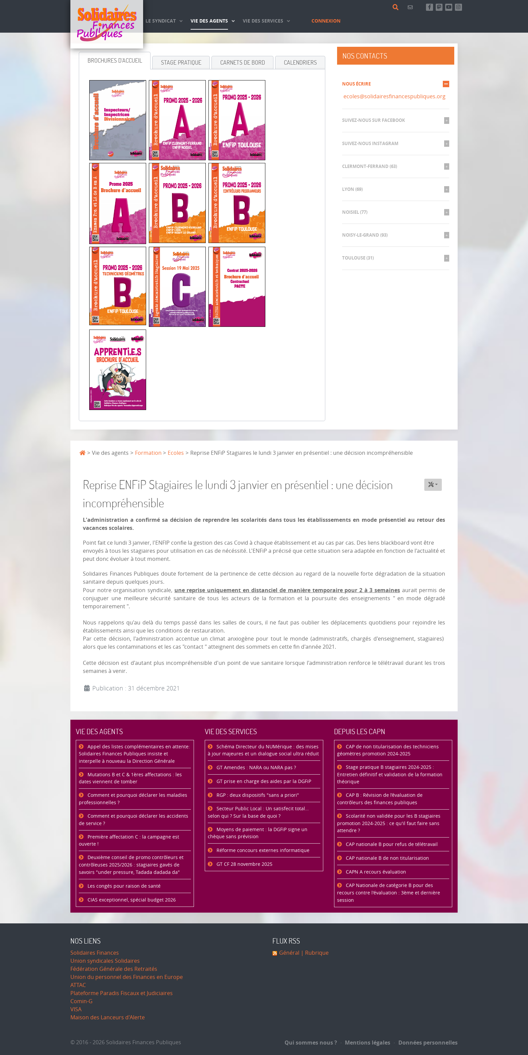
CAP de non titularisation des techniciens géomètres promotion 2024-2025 (388, 750)
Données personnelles (426, 1042)
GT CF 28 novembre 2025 (243, 864)
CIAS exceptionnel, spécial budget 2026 (131, 900)
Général (289, 953)
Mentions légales (366, 1042)
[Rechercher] (397, 7)
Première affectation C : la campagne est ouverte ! (129, 840)
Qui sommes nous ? (311, 1042)
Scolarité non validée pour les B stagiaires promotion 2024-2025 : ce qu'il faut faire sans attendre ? (388, 823)
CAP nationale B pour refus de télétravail (391, 844)
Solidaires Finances (94, 953)
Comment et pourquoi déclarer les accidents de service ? (133, 819)
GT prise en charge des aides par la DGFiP (263, 781)
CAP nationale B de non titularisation (386, 858)
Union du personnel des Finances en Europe (126, 977)
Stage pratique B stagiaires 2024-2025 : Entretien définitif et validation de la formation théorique (389, 774)
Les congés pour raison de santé (123, 886)
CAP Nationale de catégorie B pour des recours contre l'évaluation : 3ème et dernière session (388, 893)
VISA (75, 1009)
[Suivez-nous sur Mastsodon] (439, 7)
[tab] (115, 60)
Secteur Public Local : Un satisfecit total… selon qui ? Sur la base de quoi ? (258, 812)
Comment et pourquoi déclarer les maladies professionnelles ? (133, 799)
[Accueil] (106, 24)
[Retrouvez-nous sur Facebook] (429, 7)
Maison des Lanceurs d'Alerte (107, 1017)
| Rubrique (314, 953)
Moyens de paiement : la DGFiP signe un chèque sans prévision (257, 833)
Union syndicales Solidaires (105, 961)
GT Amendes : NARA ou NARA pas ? (255, 768)
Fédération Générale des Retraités (113, 969)
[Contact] (411, 7)
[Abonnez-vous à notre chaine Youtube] (448, 7)
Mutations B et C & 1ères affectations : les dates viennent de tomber (130, 778)
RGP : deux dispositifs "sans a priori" (257, 795)
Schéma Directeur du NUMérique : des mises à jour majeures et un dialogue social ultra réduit (263, 750)
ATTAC (78, 985)
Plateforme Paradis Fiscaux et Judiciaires (121, 993)
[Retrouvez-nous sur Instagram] (458, 7)
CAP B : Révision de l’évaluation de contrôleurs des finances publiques (380, 799)
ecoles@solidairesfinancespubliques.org (394, 96)
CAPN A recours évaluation (375, 872)
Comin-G (81, 1001)
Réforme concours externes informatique (262, 850)
